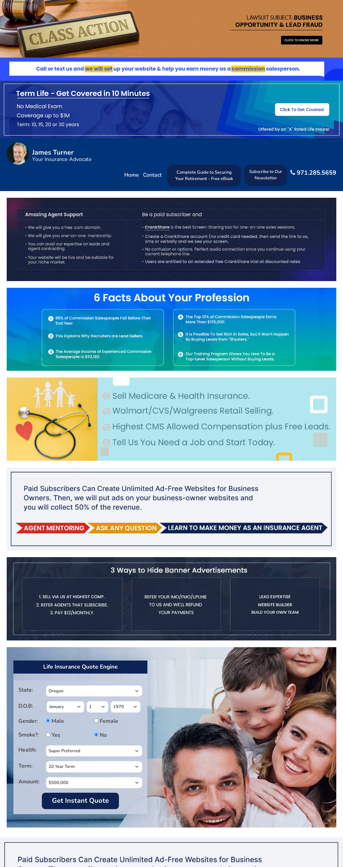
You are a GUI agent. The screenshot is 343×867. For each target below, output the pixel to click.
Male (55, 721)
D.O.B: (25, 706)
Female (103, 721)
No (102, 735)
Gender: (28, 721)
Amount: (29, 781)
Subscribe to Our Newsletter (265, 175)
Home (131, 175)
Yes (55, 735)
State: (25, 690)
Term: (25, 766)
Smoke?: (28, 735)
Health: (27, 750)
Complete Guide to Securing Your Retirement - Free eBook (204, 175)
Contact (152, 175)
